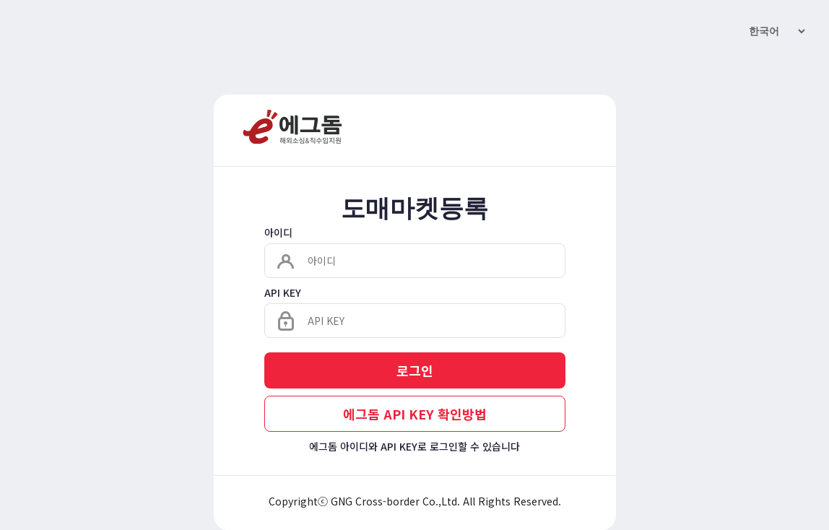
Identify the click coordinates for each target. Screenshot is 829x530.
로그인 (414, 370)
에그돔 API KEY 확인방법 (415, 413)
